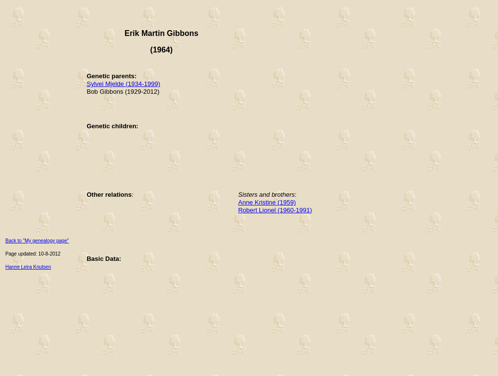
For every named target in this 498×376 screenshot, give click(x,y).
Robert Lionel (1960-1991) (275, 210)
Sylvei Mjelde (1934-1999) (123, 83)
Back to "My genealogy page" (37, 240)
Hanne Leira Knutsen (28, 267)
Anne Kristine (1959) (267, 202)
